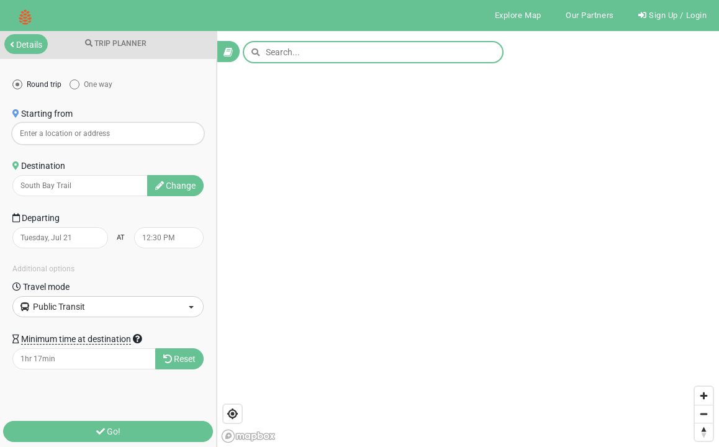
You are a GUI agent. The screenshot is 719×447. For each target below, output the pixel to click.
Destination (38, 167)
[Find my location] (233, 414)
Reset (179, 360)
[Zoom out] (704, 414)
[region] (359, 239)
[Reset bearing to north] (704, 432)
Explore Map (510, 15)
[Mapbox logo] (248, 436)
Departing (36, 219)
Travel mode (41, 288)
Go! (108, 431)
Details (26, 46)
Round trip (43, 85)
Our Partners (585, 15)
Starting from (42, 115)
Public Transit (107, 308)
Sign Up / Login (671, 15)
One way (97, 85)
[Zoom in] (704, 396)
